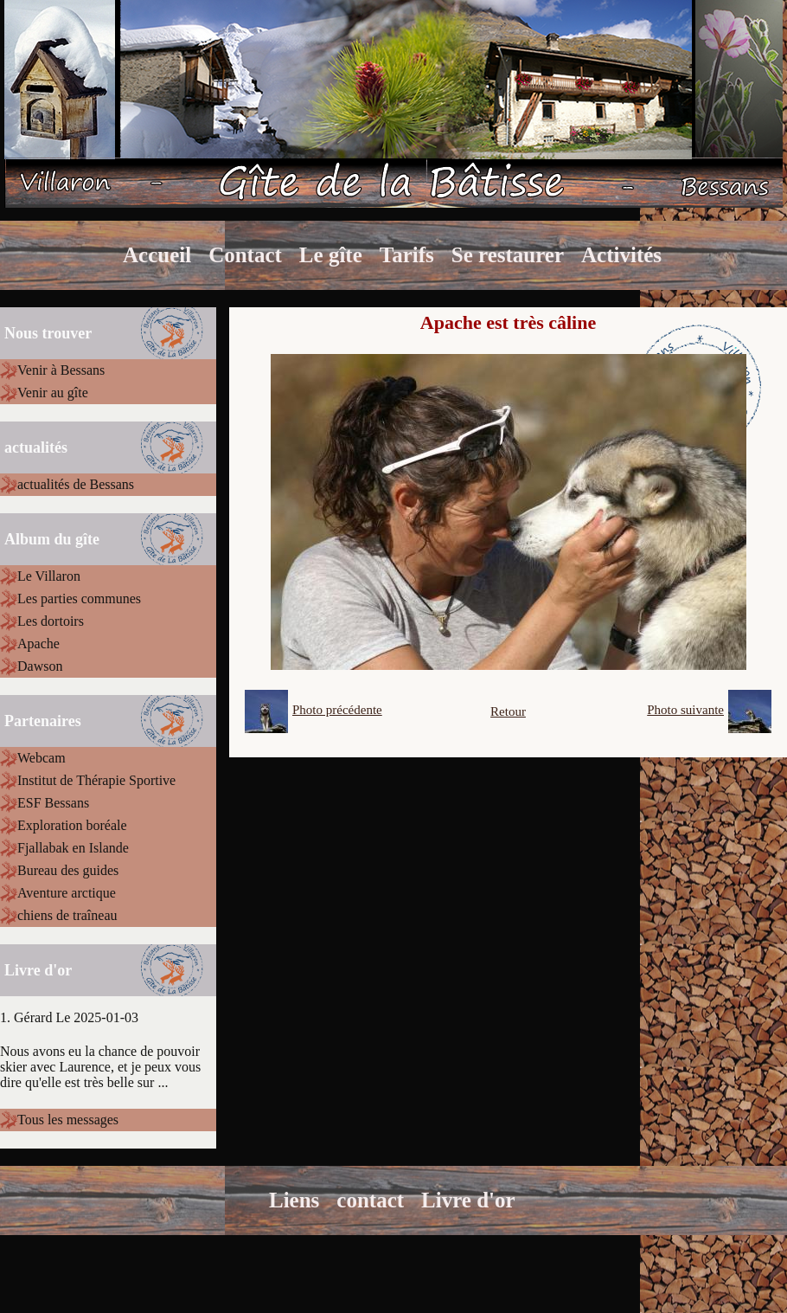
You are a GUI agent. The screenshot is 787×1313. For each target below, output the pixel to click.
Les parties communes (79, 598)
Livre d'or (468, 1200)
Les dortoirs (50, 621)
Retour (508, 711)
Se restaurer (507, 255)
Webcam (41, 757)
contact (370, 1200)
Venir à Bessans (61, 370)
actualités (35, 447)
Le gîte (330, 255)
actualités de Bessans (75, 484)
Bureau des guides (67, 870)
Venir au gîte (52, 392)
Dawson (39, 666)
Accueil (157, 255)
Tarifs (407, 255)
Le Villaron (48, 576)
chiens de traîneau (67, 915)
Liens (294, 1200)
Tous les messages (67, 1119)
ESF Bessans (53, 802)
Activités (621, 255)
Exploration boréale (72, 825)
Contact (245, 255)
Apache (38, 643)
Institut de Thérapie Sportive (96, 780)
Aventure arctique (66, 892)
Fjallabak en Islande (73, 847)
